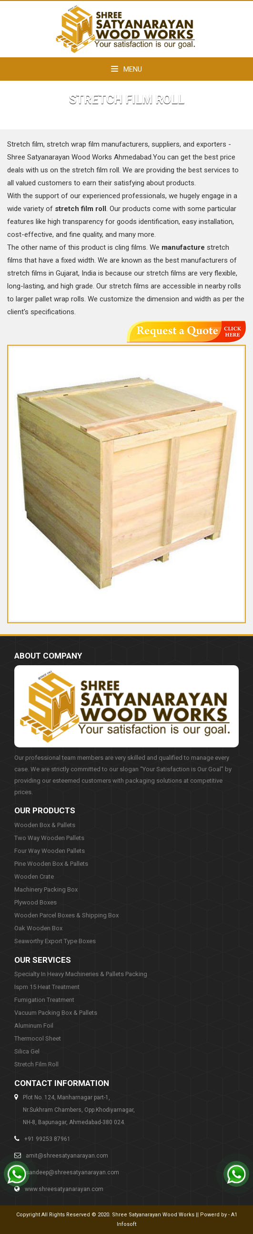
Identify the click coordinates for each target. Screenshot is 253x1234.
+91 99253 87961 (47, 1139)
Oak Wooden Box (38, 928)
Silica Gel (27, 1051)
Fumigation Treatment (44, 999)
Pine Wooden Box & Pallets (51, 863)
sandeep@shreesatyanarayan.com (72, 1172)
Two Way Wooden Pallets (49, 837)
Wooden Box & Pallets (44, 825)
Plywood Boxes (35, 902)
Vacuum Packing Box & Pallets (55, 1012)
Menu (126, 69)
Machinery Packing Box (46, 889)
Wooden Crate (34, 876)
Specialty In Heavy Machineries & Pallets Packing (80, 974)
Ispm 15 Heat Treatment (47, 986)
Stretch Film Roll (36, 1064)
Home (100, 115)
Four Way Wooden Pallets (49, 850)
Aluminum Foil (33, 1025)
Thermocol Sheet (37, 1038)
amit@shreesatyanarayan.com (67, 1155)
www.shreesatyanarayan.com (64, 1189)
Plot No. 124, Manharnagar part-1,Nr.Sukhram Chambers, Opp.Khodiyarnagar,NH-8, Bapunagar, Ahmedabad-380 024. (79, 1110)
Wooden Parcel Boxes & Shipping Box (66, 915)
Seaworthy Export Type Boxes (55, 941)
